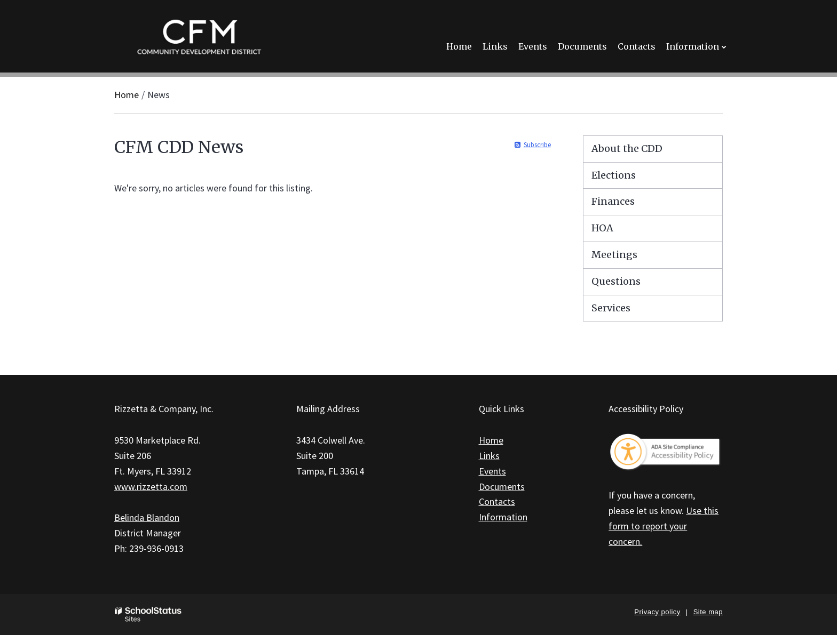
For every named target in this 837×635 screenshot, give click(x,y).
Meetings (614, 254)
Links (489, 455)
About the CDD (626, 148)
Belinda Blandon (146, 517)
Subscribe (537, 144)
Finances (613, 201)
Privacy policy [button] (657, 612)
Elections (613, 175)
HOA (602, 228)
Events (492, 471)
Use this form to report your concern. (663, 526)
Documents (502, 486)
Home (126, 95)
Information (503, 517)
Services (610, 308)
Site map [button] (708, 612)
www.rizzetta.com (150, 486)
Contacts (497, 501)
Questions (616, 281)
